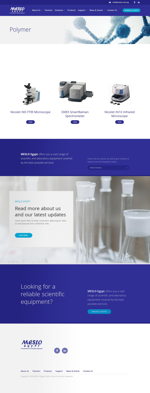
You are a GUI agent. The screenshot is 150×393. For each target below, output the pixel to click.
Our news (19, 235)
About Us (36, 10)
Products (72, 10)
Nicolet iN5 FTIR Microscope (30, 112)
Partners (48, 10)
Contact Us (112, 10)
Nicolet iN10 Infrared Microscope (120, 114)
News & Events (96, 10)
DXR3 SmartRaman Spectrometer (75, 114)
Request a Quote (131, 10)
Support (81, 10)
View (30, 122)
